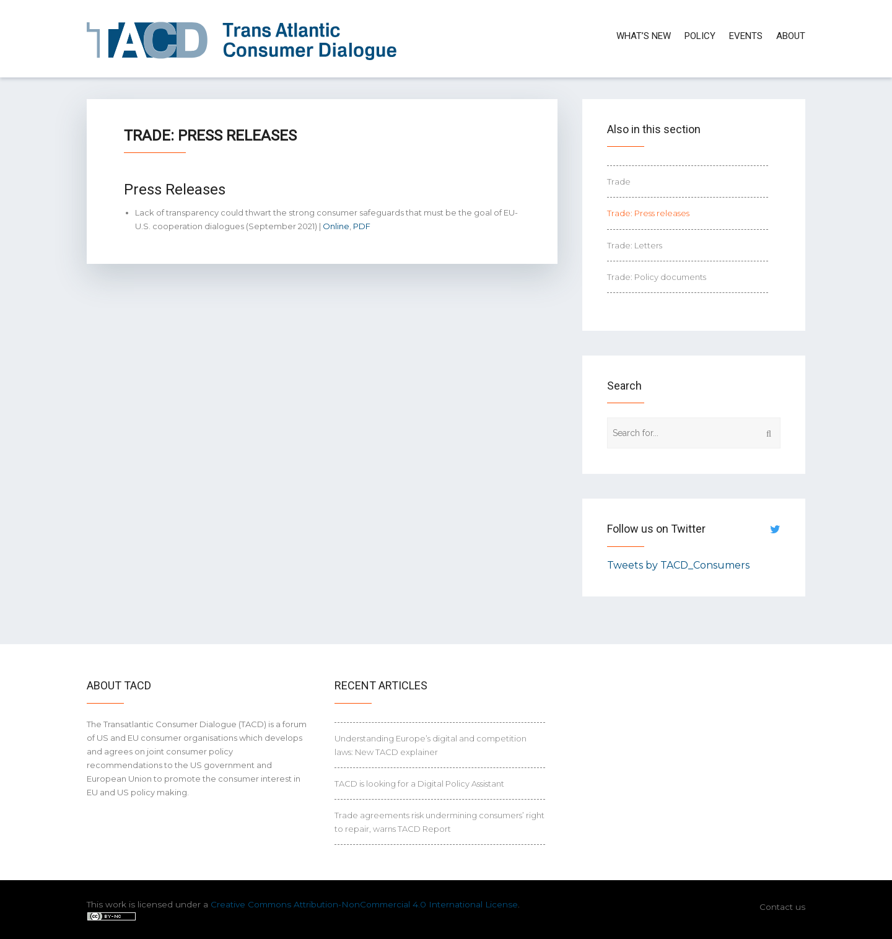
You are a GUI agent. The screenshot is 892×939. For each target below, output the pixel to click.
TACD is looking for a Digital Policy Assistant (419, 783)
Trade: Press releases (648, 213)
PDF (361, 226)
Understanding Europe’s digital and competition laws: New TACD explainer (430, 745)
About (790, 35)
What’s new (643, 35)
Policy (699, 35)
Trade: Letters (634, 245)
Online (336, 226)
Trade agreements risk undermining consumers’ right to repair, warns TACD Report (439, 822)
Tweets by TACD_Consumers (678, 565)
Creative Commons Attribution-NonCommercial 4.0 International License (364, 904)
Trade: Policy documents (656, 277)
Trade (619, 181)
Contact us (782, 907)
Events (746, 35)
